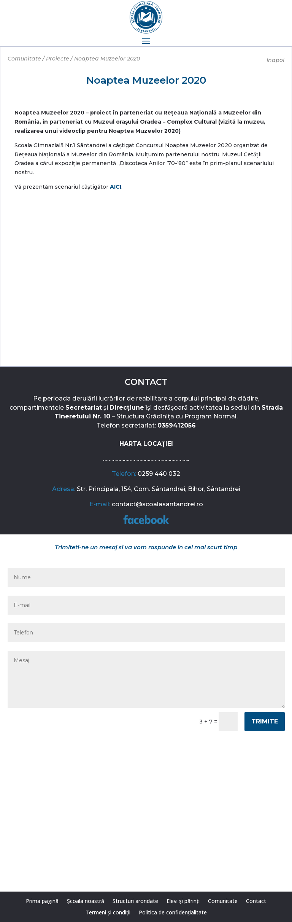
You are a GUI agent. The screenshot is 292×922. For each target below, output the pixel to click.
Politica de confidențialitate (173, 913)
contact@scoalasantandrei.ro (157, 504)
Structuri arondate (135, 901)
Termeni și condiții (108, 913)
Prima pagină (42, 901)
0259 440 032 (159, 473)
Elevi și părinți (183, 901)
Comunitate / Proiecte (38, 58)
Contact (256, 901)
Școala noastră (85, 901)
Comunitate (223, 901)
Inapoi (275, 60)
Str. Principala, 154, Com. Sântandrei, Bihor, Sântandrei (158, 489)
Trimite (264, 721)
